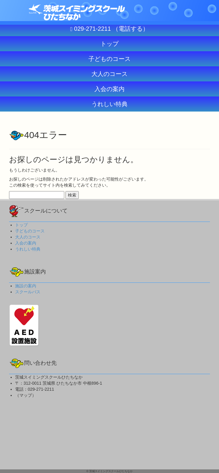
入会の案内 (25, 243)
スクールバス (27, 291)
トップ (21, 224)
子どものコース (30, 231)
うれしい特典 (27, 249)
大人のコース (27, 237)
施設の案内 (25, 285)
